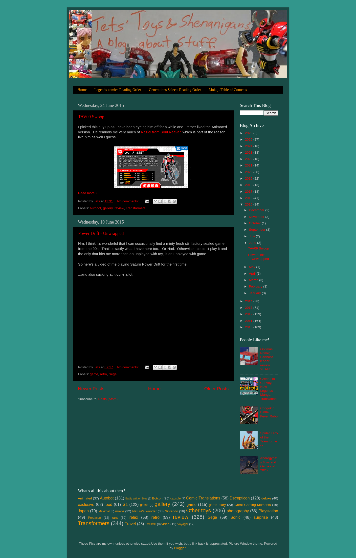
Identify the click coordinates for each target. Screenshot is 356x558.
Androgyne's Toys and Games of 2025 (268, 464)
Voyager (182, 524)
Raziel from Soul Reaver (160, 132)
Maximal (104, 511)
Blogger (179, 548)
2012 (249, 314)
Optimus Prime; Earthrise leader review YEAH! (266, 359)
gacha (144, 505)
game (94, 374)
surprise (261, 517)
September (257, 229)
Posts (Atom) (108, 399)
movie (119, 511)
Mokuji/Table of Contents (228, 90)
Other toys (198, 510)
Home (82, 90)
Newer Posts (91, 388)
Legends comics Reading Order (117, 90)
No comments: (128, 201)
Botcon (157, 498)
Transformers (135, 208)
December (257, 210)
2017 (249, 191)
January (255, 293)
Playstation (268, 511)
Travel (130, 523)
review (119, 208)
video (165, 524)
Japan (83, 511)
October (255, 223)
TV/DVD (150, 524)
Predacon (94, 517)
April (253, 273)
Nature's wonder (144, 511)
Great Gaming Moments (252, 505)
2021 (249, 165)
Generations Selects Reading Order (175, 90)
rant (115, 517)
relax (133, 517)
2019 (249, 178)
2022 (249, 159)
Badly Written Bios (136, 498)
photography (238, 511)
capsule (175, 498)
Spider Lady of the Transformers (269, 439)
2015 (249, 204)
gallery (108, 208)
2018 (249, 185)
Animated (85, 498)
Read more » (87, 193)
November (257, 217)
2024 (249, 146)
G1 (125, 504)
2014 (249, 301)
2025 (249, 139)
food (108, 504)
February (256, 286)
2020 (249, 172)
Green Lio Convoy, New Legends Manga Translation (268, 389)
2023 (249, 152)
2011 (249, 321)
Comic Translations (203, 498)
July (252, 236)
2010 (249, 327)
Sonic (235, 517)
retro (103, 374)
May (252, 267)
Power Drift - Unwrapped (101, 233)
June (253, 243)
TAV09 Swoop (91, 116)
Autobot (95, 208)
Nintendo (171, 511)
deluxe (266, 498)
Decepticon (240, 498)
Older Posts (216, 388)
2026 (249, 133)
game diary (217, 505)
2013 (249, 308)
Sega (113, 374)
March (254, 280)
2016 (249, 198)
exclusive (86, 504)
